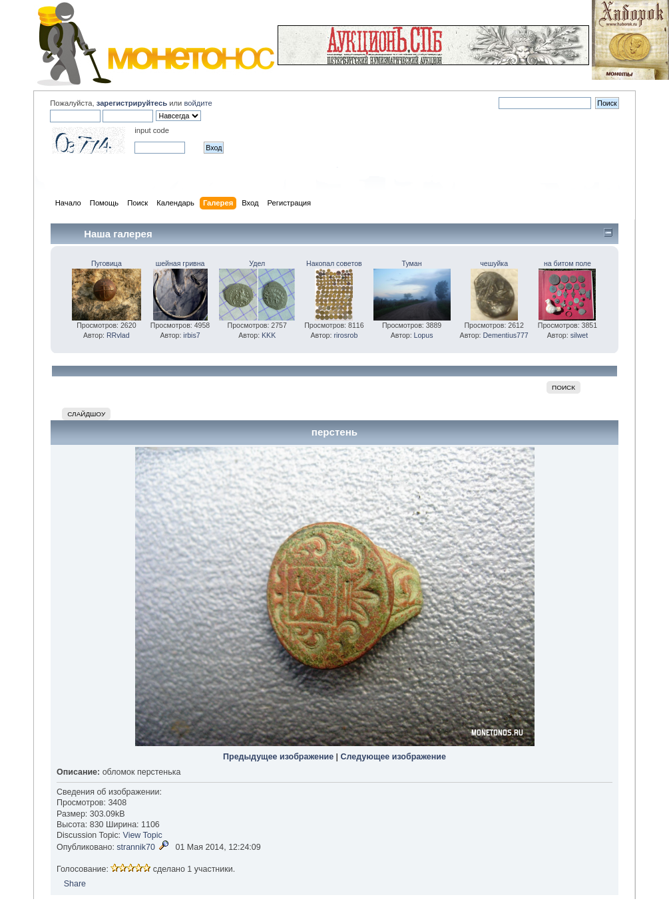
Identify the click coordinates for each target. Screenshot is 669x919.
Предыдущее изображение (278, 756)
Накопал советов (334, 263)
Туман (412, 263)
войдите (198, 103)
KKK (269, 335)
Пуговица (106, 263)
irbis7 (191, 335)
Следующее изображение (393, 756)
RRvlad (118, 335)
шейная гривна (180, 263)
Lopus (423, 335)
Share (75, 883)
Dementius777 (505, 335)
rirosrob (345, 335)
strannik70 (135, 847)
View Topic (142, 835)
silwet (579, 335)
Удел (257, 263)
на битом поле (567, 263)
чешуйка (494, 263)
